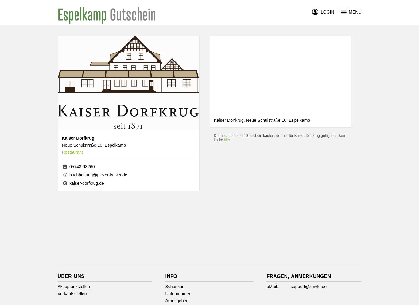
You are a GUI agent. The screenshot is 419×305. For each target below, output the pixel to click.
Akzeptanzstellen (74, 286)
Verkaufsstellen (72, 293)
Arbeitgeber (176, 300)
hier (227, 140)
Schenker (174, 286)
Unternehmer (177, 293)
